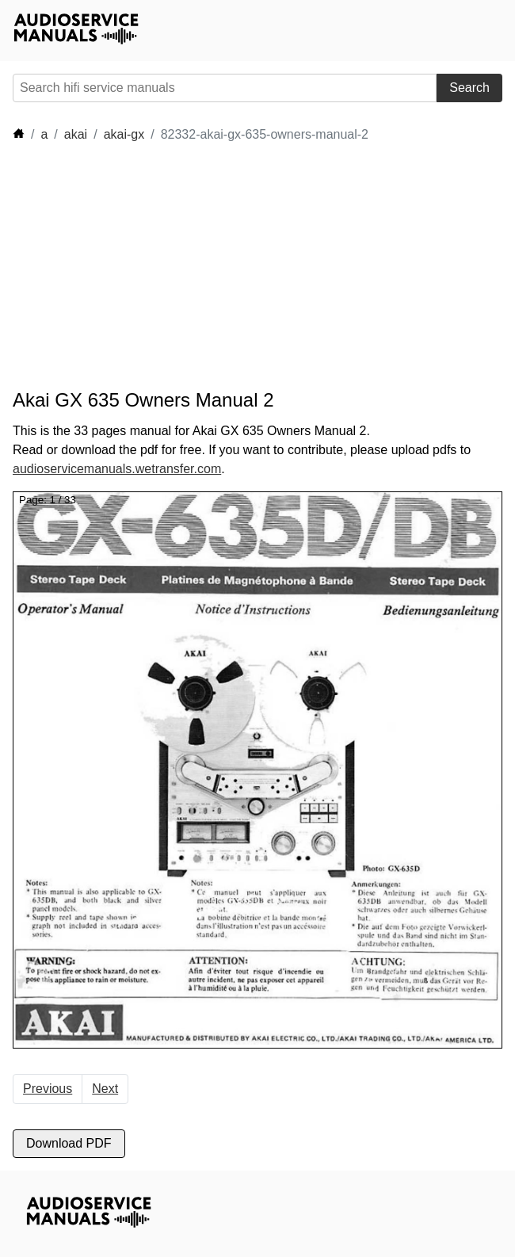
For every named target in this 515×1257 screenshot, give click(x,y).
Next (105, 1088)
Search (469, 87)
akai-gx (124, 134)
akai (75, 134)
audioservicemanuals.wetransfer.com (117, 469)
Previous (47, 1088)
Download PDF (69, 1143)
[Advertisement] (155, 266)
